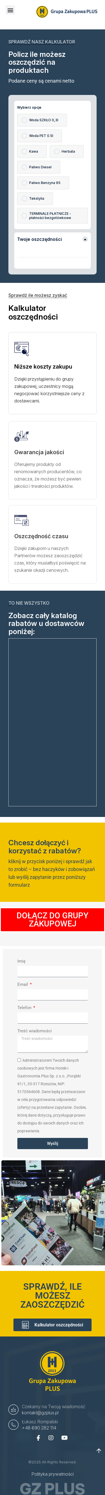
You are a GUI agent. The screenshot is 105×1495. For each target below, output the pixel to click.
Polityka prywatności (52, 1474)
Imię (21, 961)
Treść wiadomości (34, 1030)
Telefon (24, 1007)
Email (23, 984)
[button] (10, 10)
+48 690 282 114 (39, 1428)
